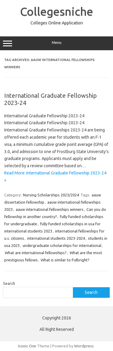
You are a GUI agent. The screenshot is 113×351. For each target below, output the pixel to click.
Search (9, 283)
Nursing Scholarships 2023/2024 (51, 195)
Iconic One (27, 346)
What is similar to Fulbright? (65, 260)
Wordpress (84, 346)
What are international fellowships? (36, 253)
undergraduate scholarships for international (62, 245)
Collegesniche (56, 11)
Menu (56, 43)
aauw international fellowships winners (49, 209)
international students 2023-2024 (56, 238)
